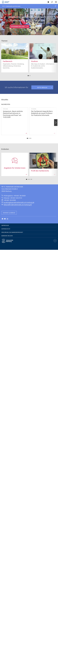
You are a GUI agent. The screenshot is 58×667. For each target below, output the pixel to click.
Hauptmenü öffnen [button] (55, 2)
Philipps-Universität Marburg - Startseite (6, 1)
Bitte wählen (39, 86)
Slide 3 (29, 75)
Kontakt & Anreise (9, 213)
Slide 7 (31, 179)
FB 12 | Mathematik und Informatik (55, 6)
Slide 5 (30, 138)
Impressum (5, 225)
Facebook (2, 219)
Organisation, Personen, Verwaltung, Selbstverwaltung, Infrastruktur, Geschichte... (14, 56)
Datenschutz (5, 229)
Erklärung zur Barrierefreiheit (12, 232)
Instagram (7, 219)
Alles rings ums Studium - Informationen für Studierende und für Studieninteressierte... (42, 56)
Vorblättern (55, 58)
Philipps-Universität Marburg (9, 242)
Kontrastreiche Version (47, 2)
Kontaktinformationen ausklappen (55, 241)
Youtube (5, 219)
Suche (51, 2)
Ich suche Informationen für (16, 87)
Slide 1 (28, 75)
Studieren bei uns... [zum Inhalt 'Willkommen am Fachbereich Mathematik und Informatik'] (19, 26)
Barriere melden (7, 236)
